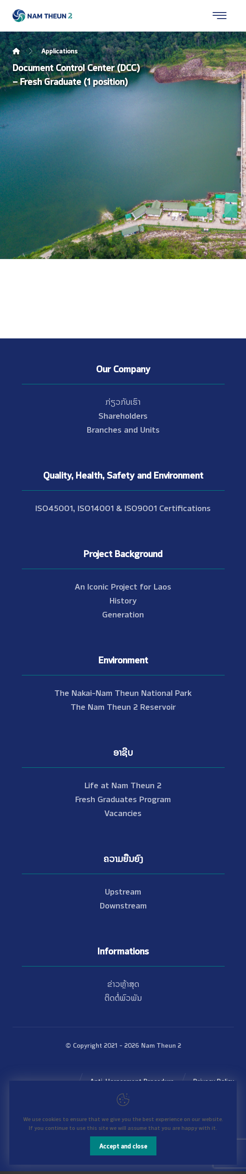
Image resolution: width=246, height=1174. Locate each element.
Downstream (123, 904)
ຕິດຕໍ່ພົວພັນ (123, 997)
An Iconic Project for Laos (123, 585)
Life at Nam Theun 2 (123, 784)
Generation (123, 613)
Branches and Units (123, 429)
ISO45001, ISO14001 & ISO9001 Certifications (123, 507)
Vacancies (123, 812)
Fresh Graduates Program (123, 798)
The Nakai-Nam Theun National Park (123, 692)
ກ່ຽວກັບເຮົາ (123, 401)
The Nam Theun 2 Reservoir (123, 706)
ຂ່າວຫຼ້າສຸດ (123, 983)
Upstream (123, 890)
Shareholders (123, 415)
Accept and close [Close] (123, 1146)
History (123, 599)
